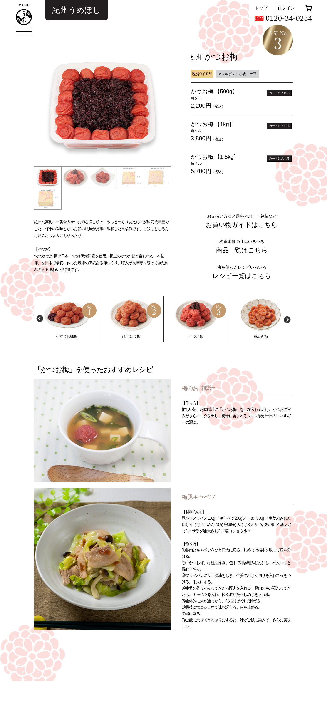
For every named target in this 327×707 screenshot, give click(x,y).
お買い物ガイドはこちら (242, 250)
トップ (261, 8)
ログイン (286, 8)
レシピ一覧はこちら (241, 301)
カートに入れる (279, 93)
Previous (39, 345)
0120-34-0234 (283, 18)
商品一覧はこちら (242, 276)
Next (287, 345)
